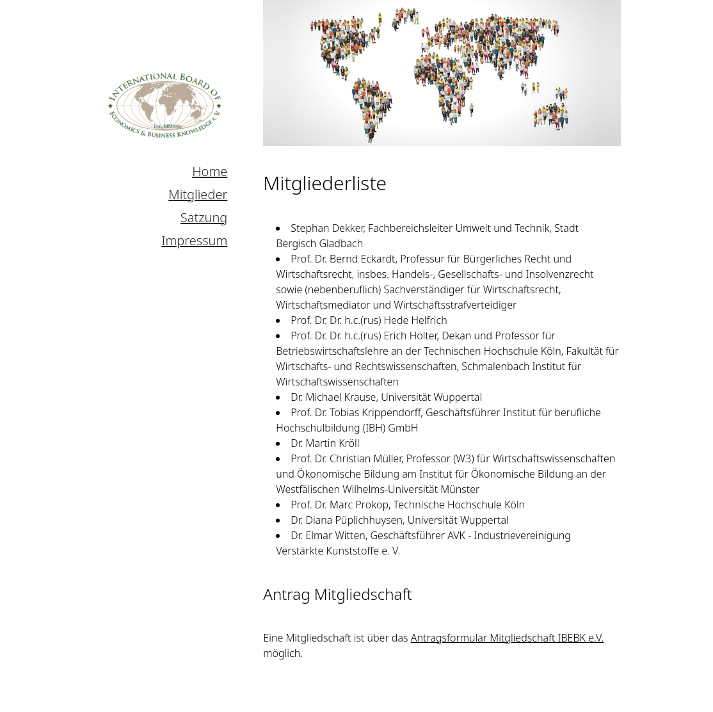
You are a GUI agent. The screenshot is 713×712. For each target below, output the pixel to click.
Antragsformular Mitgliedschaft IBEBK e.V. (507, 638)
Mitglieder (197, 194)
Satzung (203, 217)
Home (209, 171)
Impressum (194, 240)
